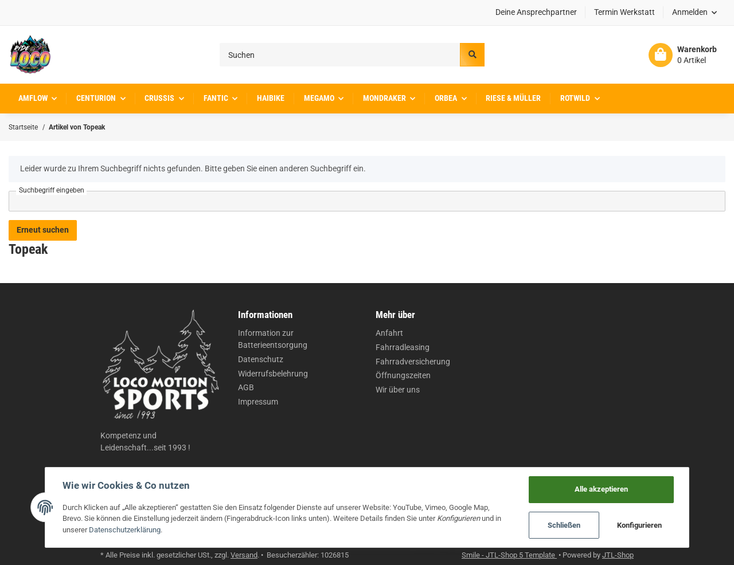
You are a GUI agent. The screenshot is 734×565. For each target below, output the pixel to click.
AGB (246, 387)
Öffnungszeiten (403, 375)
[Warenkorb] (682, 55)
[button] (694, 12)
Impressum (258, 401)
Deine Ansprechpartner (536, 12)
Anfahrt (389, 333)
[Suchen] (340, 54)
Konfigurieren (639, 525)
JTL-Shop (618, 555)
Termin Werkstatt (624, 12)
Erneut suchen (43, 229)
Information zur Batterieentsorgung (272, 339)
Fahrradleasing (403, 347)
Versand (244, 555)
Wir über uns (398, 389)
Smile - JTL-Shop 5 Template (509, 555)
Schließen (564, 525)
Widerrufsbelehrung (273, 373)
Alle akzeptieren (601, 489)
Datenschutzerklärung (125, 529)
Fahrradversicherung (413, 361)
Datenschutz (260, 359)
